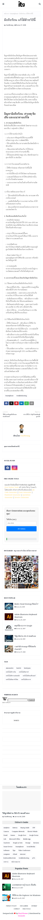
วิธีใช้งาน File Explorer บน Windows (26, 895)
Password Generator (13, 495)
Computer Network (18, 832)
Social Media (31, 847)
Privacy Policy (11, 906)
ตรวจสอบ (21, 529)
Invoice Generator (22, 497)
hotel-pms (27, 668)
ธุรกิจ (33, 858)
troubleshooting (22, 396)
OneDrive (7, 843)
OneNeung (9, 25)
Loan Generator (25, 492)
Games (12, 835)
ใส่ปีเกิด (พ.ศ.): (11, 519)
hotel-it (19, 668)
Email (5, 835)
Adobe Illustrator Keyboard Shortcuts (25, 615)
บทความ (6, 862)
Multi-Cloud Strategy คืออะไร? (26, 604)
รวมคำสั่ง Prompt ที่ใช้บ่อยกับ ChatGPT (25, 648)
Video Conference (24, 850)
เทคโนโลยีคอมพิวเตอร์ (29, 676)
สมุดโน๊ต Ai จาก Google (23, 626)
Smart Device (8, 847)
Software (7, 850)
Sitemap (34, 906)
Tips (14, 850)
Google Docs (22, 835)
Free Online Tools (12, 487)
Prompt (27, 843)
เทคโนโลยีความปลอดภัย (13, 676)
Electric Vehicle (32, 832)
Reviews (36, 843)
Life (5, 839)
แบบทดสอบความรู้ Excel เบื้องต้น (24, 885)
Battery (15, 828)
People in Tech (17, 843)
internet (22, 854)
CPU (33, 828)
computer (7, 854)
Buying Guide (24, 828)
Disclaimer (24, 906)
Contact (17, 909)
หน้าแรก (6, 14)
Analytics (7, 828)
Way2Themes (23, 913)
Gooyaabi (21, 916)
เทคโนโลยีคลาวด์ (24, 672)
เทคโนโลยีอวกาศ (26, 679)
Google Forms (33, 835)
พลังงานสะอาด (15, 862)
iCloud (15, 854)
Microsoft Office (14, 839)
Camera (6, 832)
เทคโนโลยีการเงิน (11, 672)
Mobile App (27, 839)
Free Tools (27, 909)
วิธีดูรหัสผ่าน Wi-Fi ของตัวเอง (25, 636)
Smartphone (14, 14)
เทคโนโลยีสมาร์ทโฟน (12, 679)
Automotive (9, 668)
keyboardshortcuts (10, 858)
